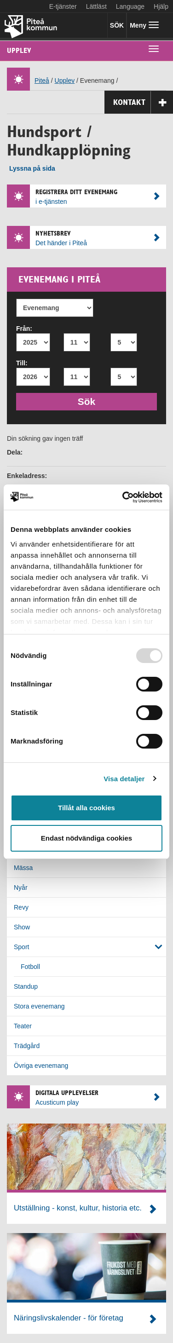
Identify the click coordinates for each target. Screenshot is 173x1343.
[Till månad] (76, 377)
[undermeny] (153, 48)
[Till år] (33, 377)
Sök (90, 400)
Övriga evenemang (41, 1065)
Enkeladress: (27, 475)
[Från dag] (123, 342)
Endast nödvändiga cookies (86, 838)
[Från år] (33, 342)
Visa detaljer (124, 779)
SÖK (117, 25)
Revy (21, 907)
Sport (21, 947)
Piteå (42, 80)
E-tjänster (63, 6)
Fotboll (30, 966)
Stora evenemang (39, 1006)
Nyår (21, 887)
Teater (23, 1026)
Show (22, 927)
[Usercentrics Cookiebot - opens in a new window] (123, 497)
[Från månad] (76, 342)
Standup (26, 986)
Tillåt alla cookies (86, 808)
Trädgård (27, 1045)
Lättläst (96, 6)
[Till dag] (123, 377)
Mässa (23, 867)
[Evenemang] (54, 308)
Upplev (19, 50)
